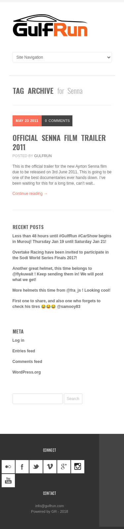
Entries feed (24, 351)
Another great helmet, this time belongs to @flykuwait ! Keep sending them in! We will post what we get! (58, 274)
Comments (57, 121)
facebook (22, 466)
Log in (18, 340)
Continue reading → (30, 193)
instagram (77, 466)
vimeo (50, 466)
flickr (8, 466)
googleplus (63, 466)
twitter (36, 466)
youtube (8, 480)
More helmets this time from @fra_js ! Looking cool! (61, 290)
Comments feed (27, 361)
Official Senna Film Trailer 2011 (59, 142)
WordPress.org (27, 372)
